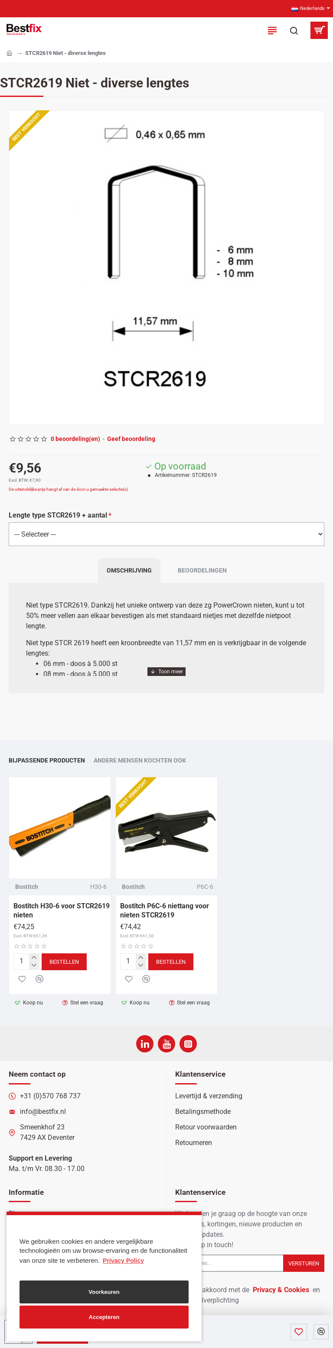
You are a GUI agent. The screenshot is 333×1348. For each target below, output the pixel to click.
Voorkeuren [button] (103, 1292)
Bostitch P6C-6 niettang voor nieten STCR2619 (164, 908)
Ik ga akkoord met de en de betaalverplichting (247, 1294)
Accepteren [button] (104, 1317)
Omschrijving (129, 572)
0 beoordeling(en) (75, 438)
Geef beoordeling (131, 438)
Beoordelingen (202, 572)
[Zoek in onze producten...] (294, 30)
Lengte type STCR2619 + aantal (58, 515)
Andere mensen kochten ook (140, 757)
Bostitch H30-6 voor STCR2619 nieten (61, 908)
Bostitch (26, 884)
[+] (34, 955)
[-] (34, 963)
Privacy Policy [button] (123, 1260)
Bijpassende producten (47, 757)
